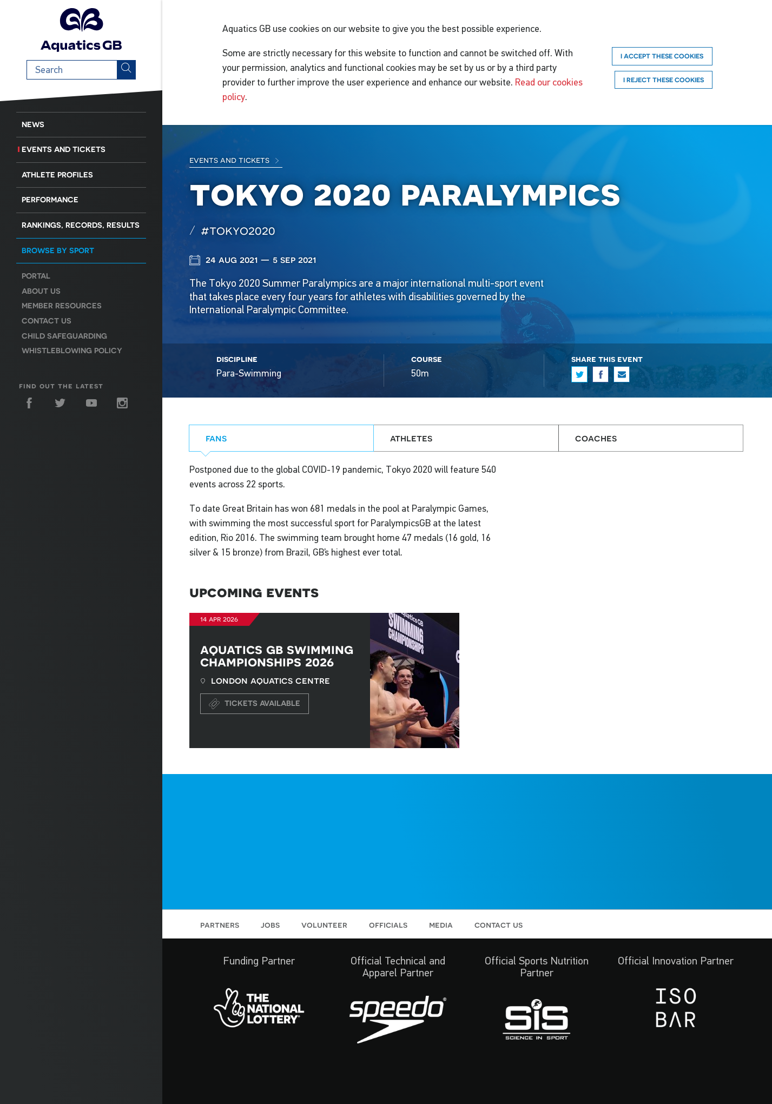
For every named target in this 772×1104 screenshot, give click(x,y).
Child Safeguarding (64, 336)
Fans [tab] (216, 438)
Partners (219, 924)
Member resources (62, 305)
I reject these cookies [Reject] (663, 80)
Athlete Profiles (57, 174)
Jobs (270, 924)
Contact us (46, 320)
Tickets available (254, 703)
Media (441, 924)
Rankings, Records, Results (81, 225)
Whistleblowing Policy (72, 350)
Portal (36, 276)
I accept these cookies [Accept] (662, 56)
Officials (388, 924)
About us (41, 291)
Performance (50, 199)
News (33, 124)
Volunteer (324, 924)
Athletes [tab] (411, 438)
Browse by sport (58, 250)
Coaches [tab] (596, 438)
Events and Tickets (63, 149)
